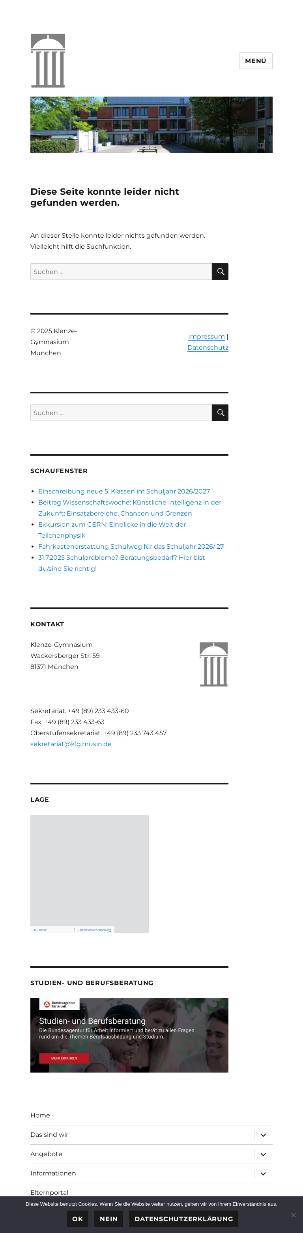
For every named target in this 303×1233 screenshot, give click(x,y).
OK (77, 1219)
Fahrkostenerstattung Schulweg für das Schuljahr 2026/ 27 (131, 546)
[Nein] (293, 1215)
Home (40, 1115)
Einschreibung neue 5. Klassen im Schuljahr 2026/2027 (124, 491)
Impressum (206, 336)
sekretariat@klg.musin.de (71, 744)
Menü (256, 61)
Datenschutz (207, 347)
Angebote (46, 1154)
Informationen (53, 1173)
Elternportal (49, 1192)
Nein (109, 1219)
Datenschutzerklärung (184, 1219)
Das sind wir (49, 1134)
